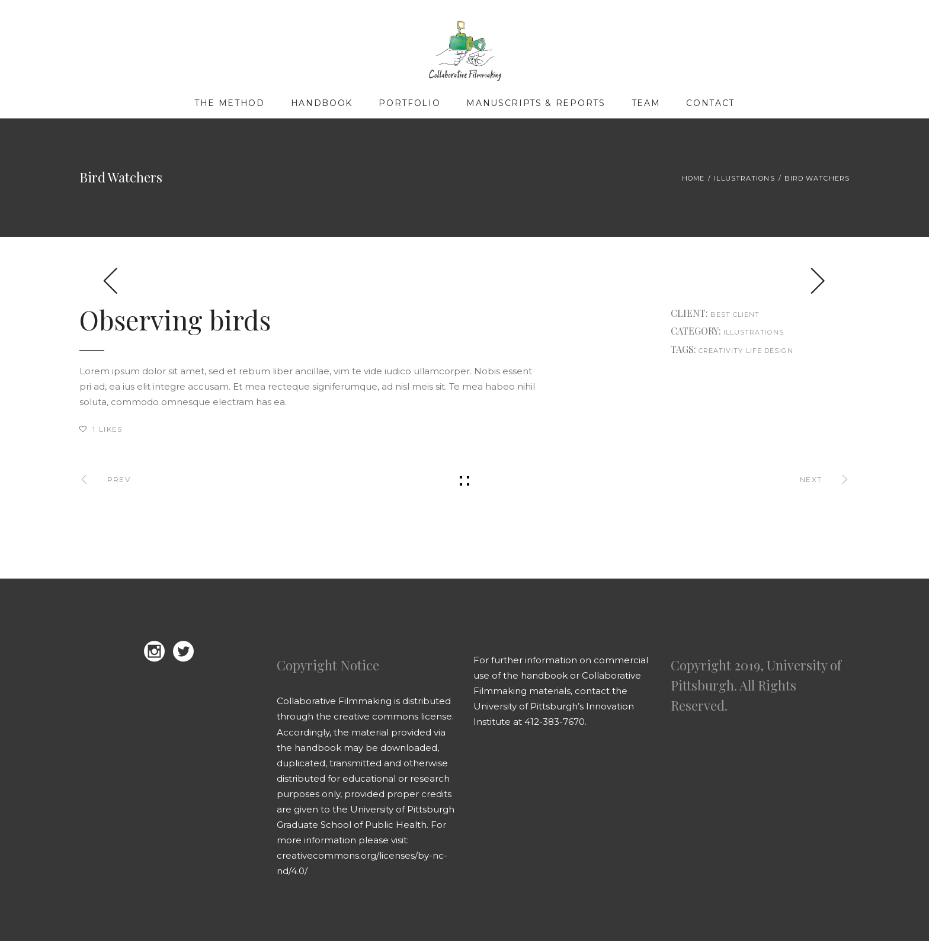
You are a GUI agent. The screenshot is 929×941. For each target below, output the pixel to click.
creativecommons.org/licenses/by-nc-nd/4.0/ (362, 863)
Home (693, 178)
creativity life (731, 350)
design (778, 350)
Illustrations (744, 178)
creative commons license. (394, 716)
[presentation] (110, 280)
